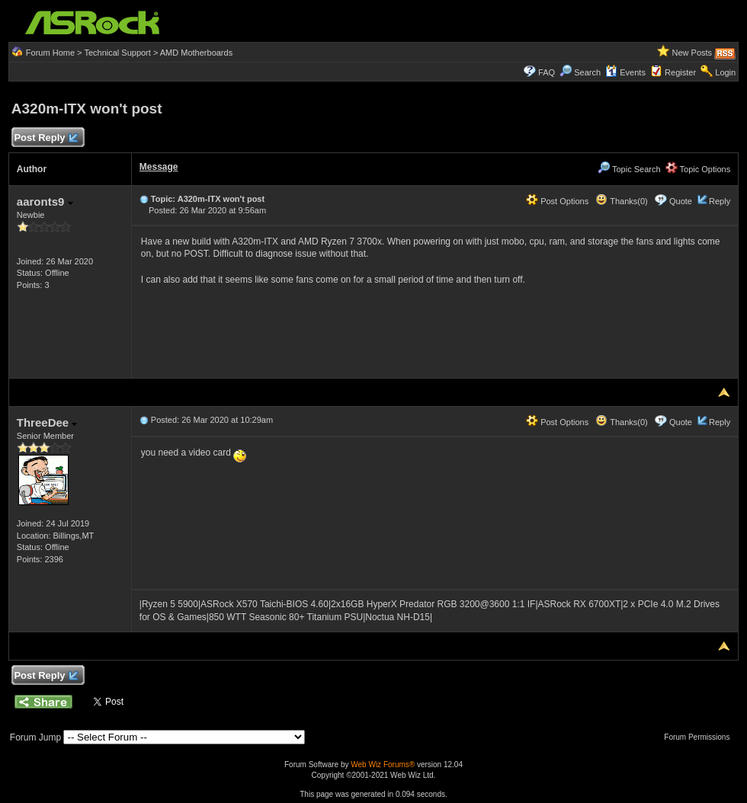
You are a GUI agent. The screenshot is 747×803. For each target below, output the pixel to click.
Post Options (557, 201)
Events (625, 72)
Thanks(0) (621, 201)
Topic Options (698, 169)
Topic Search (629, 169)
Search (587, 72)
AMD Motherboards (196, 52)
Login (725, 72)
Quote (680, 201)
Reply (719, 201)
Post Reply (45, 138)
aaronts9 (45, 201)
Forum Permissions (700, 737)
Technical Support (117, 52)
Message (158, 167)
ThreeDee (47, 422)
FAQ (546, 72)
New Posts (692, 52)
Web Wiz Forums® (383, 764)
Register (680, 72)
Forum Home (50, 52)
